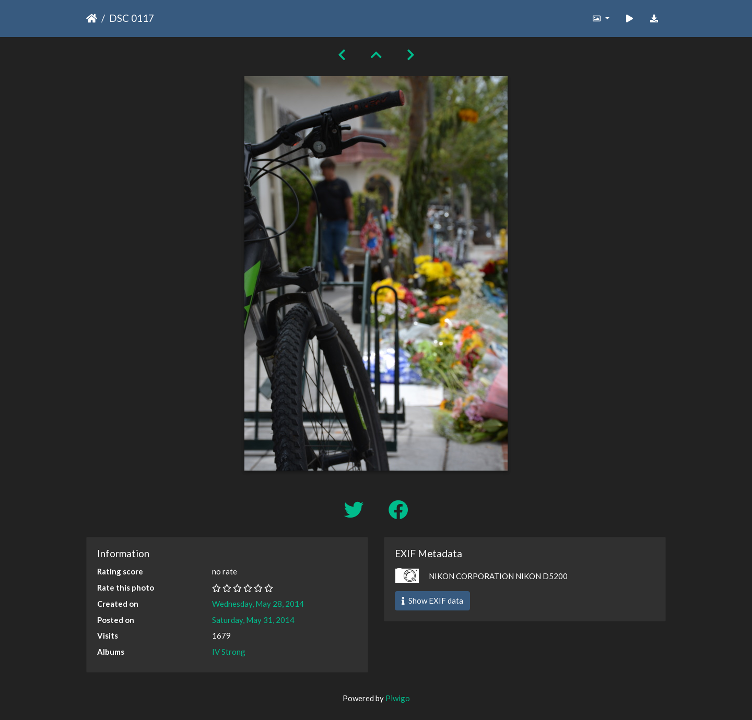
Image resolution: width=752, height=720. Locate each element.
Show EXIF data (432, 600)
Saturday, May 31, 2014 (253, 620)
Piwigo (397, 698)
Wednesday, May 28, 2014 (258, 603)
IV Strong (228, 651)
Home (91, 18)
